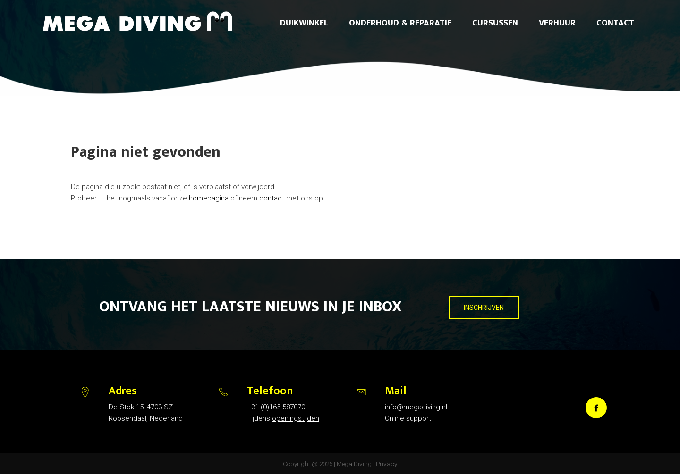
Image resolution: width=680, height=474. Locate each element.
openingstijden (295, 418)
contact (271, 198)
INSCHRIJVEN (484, 307)
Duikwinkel (304, 23)
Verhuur (557, 23)
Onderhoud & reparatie (400, 23)
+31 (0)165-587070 (276, 407)
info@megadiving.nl (416, 407)
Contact (615, 23)
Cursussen (495, 23)
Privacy (386, 463)
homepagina (209, 198)
